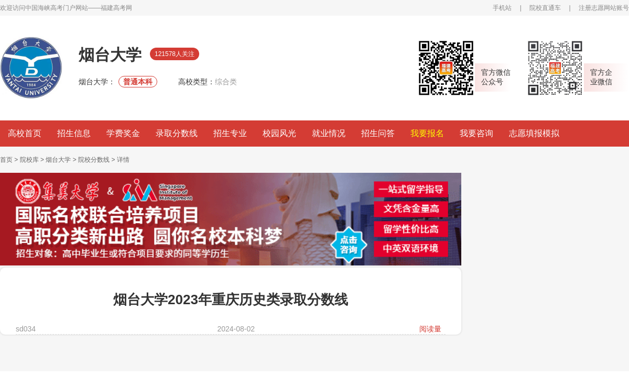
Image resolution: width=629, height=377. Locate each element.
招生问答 (378, 133)
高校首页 (24, 133)
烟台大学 (58, 159)
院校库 (29, 159)
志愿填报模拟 (534, 133)
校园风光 (279, 133)
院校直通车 (545, 8)
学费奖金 (123, 133)
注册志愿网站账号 (604, 8)
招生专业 (230, 133)
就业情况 (328, 133)
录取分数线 (177, 133)
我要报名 (427, 133)
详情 (123, 159)
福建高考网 (116, 8)
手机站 (502, 8)
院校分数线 (94, 159)
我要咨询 (476, 133)
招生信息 (74, 133)
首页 (6, 159)
